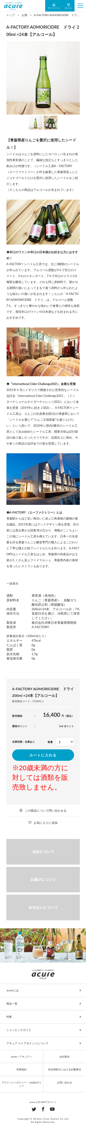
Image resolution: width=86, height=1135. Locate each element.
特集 (9, 1016)
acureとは (12, 990)
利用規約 (22, 1069)
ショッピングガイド (18, 1030)
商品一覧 (11, 1003)
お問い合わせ (64, 1082)
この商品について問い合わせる (46, 810)
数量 (50, 742)
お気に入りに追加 (46, 822)
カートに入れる (43, 755)
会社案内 (64, 1056)
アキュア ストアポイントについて (27, 1043)
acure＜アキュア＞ (21, 1056)
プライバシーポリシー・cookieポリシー (21, 1084)
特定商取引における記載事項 (64, 1069)
